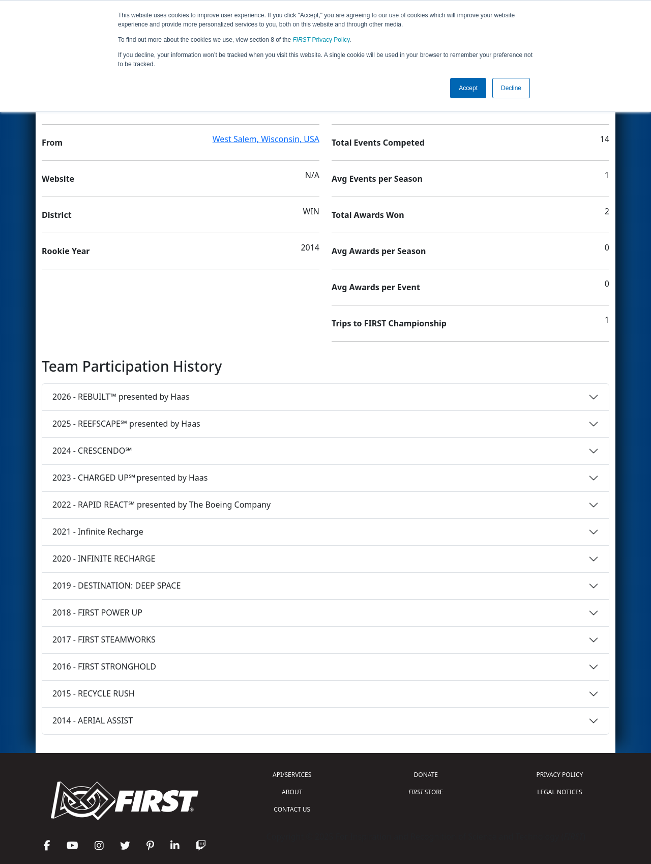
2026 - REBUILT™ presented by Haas (121, 396)
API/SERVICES (292, 774)
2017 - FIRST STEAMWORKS (104, 639)
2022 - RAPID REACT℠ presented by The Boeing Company (161, 504)
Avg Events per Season (377, 178)
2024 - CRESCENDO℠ (92, 450)
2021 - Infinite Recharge (97, 531)
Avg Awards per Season (379, 251)
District (57, 214)
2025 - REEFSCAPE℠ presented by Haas (126, 423)
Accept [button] (468, 88)
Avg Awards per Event (376, 287)
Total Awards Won (368, 214)
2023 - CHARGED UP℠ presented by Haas (130, 477)
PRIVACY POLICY (559, 774)
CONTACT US (292, 809)
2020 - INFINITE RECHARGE (103, 558)
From (52, 142)
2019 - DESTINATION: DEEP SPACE (116, 585)
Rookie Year (66, 251)
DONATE (426, 774)
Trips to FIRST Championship (389, 323)
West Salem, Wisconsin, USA (266, 139)
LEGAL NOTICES (559, 792)
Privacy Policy (321, 39)
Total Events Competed (378, 142)
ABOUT (292, 792)
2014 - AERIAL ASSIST (92, 720)
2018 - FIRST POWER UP (97, 612)
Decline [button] (511, 88)
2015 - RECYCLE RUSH (93, 693)
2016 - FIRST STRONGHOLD (104, 666)
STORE (425, 792)
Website (58, 178)
